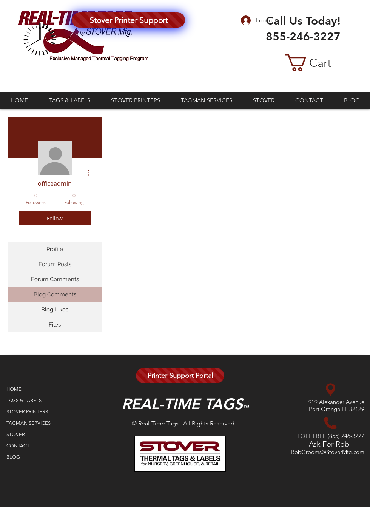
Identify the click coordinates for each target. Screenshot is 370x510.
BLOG (13, 457)
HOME (14, 389)
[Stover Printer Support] (128, 20)
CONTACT (17, 445)
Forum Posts (55, 264)
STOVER (15, 434)
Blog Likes (54, 309)
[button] (320, 62)
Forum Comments (55, 279)
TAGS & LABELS (24, 400)
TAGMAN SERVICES (28, 423)
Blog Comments (55, 294)
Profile (54, 249)
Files (55, 324)
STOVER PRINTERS (27, 411)
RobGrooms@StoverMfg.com (327, 452)
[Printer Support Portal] (180, 375)
